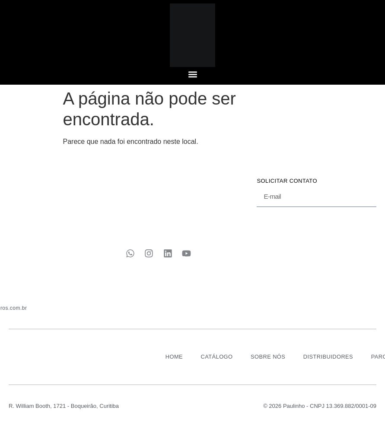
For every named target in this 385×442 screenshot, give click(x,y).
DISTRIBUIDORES (328, 361)
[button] (192, 74)
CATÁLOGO (215, 361)
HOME (172, 361)
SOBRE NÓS (267, 361)
